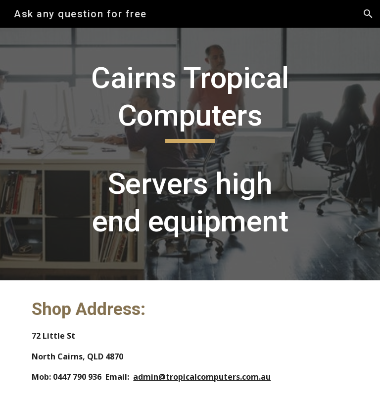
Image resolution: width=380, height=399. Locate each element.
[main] (189, 154)
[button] (368, 14)
